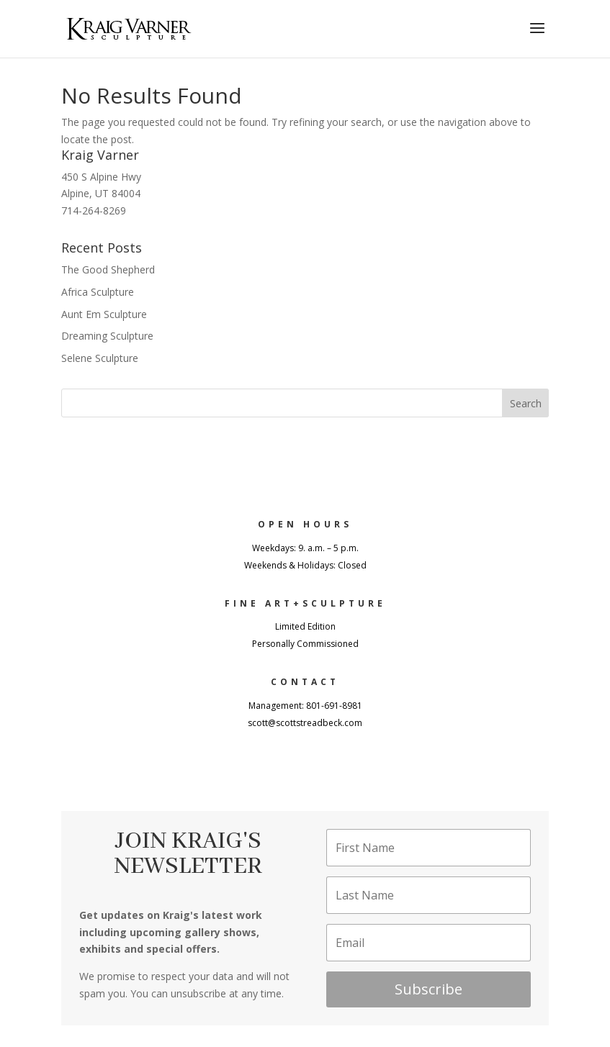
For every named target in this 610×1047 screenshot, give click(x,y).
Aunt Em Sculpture (104, 314)
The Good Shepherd (108, 269)
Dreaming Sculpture (107, 336)
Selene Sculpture (99, 358)
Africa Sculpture (97, 292)
